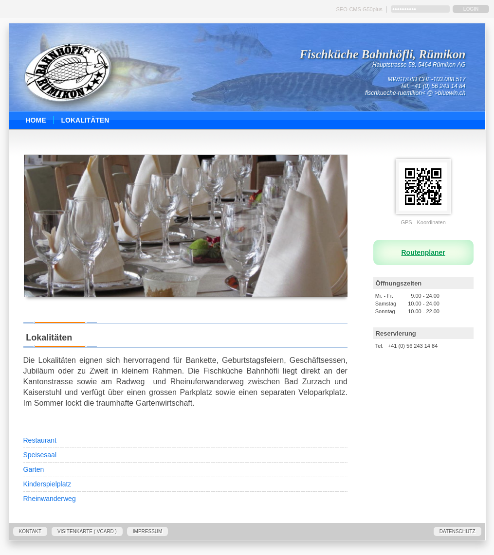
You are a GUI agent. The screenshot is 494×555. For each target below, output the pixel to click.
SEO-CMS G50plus (359, 9)
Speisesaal (40, 455)
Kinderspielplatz (47, 484)
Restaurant (39, 440)
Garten (33, 469)
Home (36, 120)
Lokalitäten (85, 120)
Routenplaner (423, 252)
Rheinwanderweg (49, 498)
